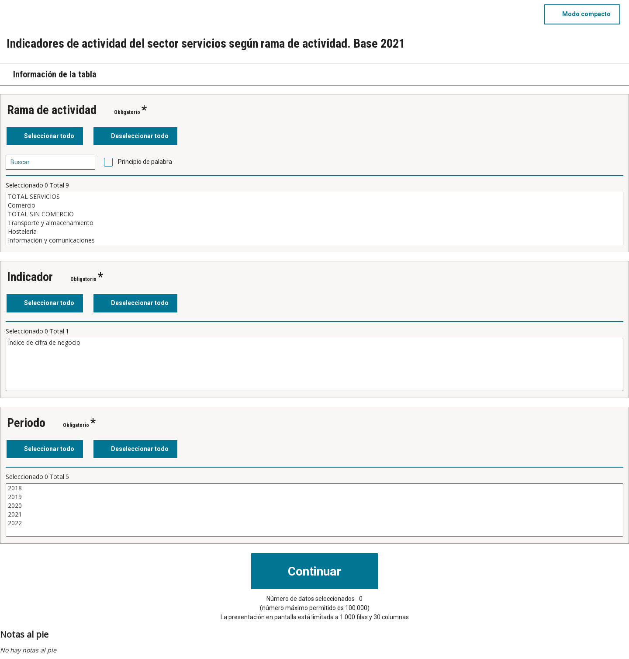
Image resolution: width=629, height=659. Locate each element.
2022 (314, 523)
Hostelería (314, 231)
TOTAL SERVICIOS (314, 196)
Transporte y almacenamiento (314, 223)
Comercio (314, 205)
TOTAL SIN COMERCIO (314, 214)
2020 (314, 505)
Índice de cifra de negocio (314, 342)
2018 (314, 488)
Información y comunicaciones (314, 240)
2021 (314, 514)
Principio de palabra (145, 161)
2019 (314, 497)
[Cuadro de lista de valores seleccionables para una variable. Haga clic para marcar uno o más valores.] (314, 218)
